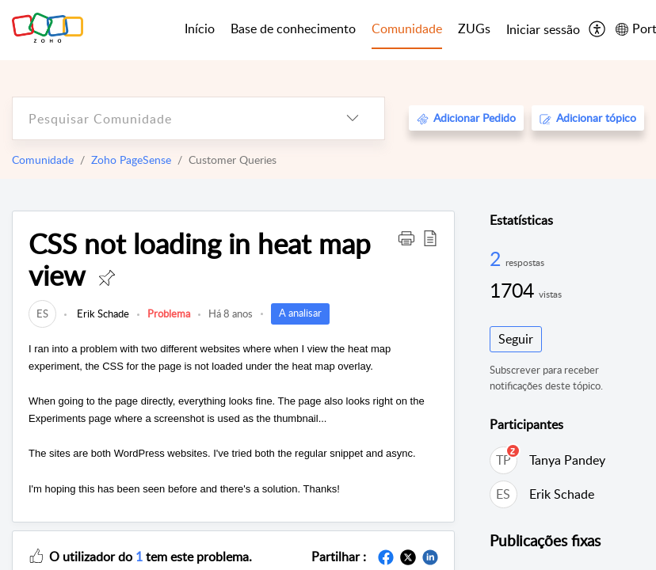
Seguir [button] (515, 339)
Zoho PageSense (131, 159)
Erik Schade (101, 313)
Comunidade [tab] (407, 28)
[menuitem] (543, 30)
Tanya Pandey (567, 460)
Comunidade (43, 159)
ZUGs (474, 28)
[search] (167, 118)
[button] (406, 237)
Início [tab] (200, 28)
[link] (42, 313)
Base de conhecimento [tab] (293, 28)
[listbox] (352, 118)
